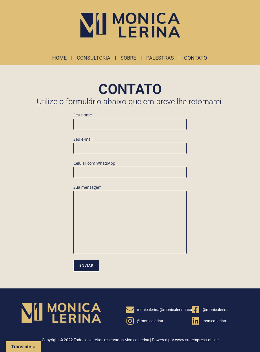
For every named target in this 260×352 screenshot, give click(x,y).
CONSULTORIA (93, 58)
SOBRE (128, 58)
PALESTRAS (160, 58)
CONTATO (195, 58)
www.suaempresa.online (197, 340)
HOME (59, 58)
